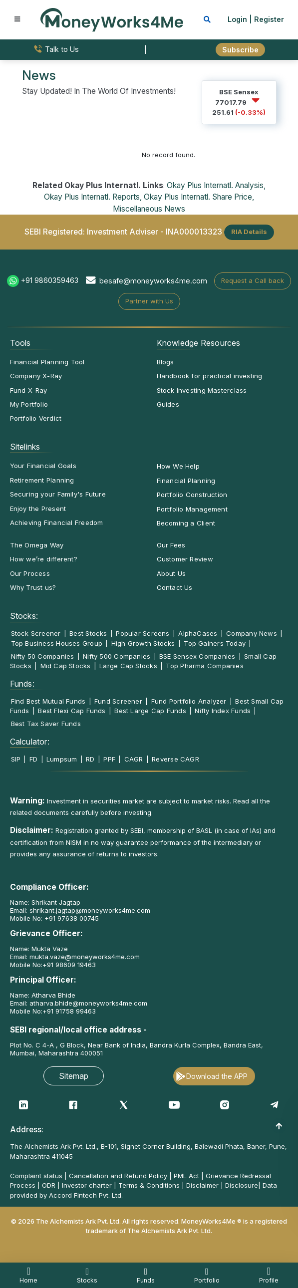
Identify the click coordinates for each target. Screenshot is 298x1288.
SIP (16, 759)
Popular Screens (142, 633)
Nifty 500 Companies (116, 656)
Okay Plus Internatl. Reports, (93, 197)
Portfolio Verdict (36, 418)
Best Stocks (88, 633)
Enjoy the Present (38, 509)
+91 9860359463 (49, 280)
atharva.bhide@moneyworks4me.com (88, 1003)
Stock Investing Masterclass (202, 390)
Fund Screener (118, 701)
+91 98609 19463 (69, 965)
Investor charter (87, 1185)
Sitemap (73, 1076)
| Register (266, 19)
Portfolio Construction (192, 495)
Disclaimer (202, 1185)
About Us (171, 573)
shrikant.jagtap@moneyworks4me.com (89, 910)
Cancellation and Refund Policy (118, 1176)
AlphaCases (197, 633)
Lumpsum (61, 759)
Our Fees (171, 545)
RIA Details (249, 232)
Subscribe (240, 49)
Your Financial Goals (43, 466)
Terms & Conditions (149, 1185)
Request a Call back (252, 280)
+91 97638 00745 (70, 918)
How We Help (178, 466)
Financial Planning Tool (47, 362)
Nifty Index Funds (223, 711)
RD (90, 759)
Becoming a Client (186, 523)
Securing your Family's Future (58, 494)
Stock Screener (36, 633)
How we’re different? (43, 559)
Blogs (165, 362)
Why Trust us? (33, 587)
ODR (48, 1185)
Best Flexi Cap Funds (71, 711)
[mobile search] (207, 19)
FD (33, 759)
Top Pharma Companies (204, 666)
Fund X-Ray (28, 390)
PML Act (186, 1176)
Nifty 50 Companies (42, 656)
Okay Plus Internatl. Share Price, (199, 197)
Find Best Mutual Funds (48, 701)
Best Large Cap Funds (150, 711)
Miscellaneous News (149, 209)
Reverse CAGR (175, 759)
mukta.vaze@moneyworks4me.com (84, 957)
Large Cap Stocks (128, 666)
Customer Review (185, 559)
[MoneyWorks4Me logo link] (112, 19)
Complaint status (36, 1176)
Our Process (30, 573)
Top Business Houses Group (57, 643)
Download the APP (217, 1076)
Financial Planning (186, 481)
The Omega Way (37, 545)
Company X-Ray (36, 376)
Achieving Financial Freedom (56, 522)
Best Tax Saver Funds (46, 724)
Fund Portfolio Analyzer (189, 701)
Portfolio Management (192, 509)
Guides (168, 404)
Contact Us (175, 587)
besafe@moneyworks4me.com (153, 280)
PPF (109, 759)
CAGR (133, 759)
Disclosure (241, 1185)
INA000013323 (194, 231)
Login (237, 19)
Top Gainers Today (215, 643)
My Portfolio (29, 404)
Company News (251, 633)
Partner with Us (149, 301)
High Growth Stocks (143, 643)
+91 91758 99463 (69, 1011)
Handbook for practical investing (210, 376)
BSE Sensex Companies (197, 656)
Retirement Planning (42, 480)
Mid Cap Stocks (65, 666)
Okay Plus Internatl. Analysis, (216, 185)
